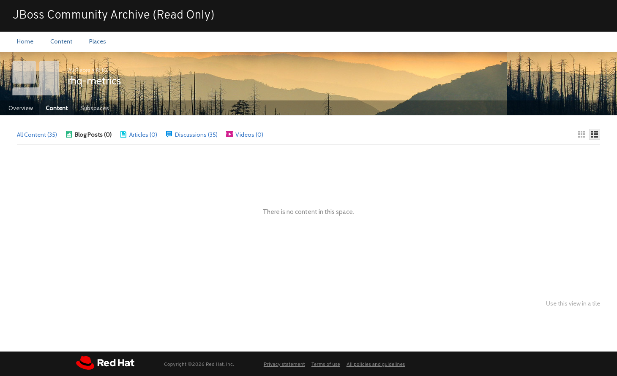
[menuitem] (25, 42)
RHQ (101, 70)
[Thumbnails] (581, 134)
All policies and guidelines (376, 364)
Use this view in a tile (573, 303)
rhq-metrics (94, 80)
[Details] (594, 134)
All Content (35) (37, 134)
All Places (79, 70)
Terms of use (325, 364)
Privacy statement (284, 364)
